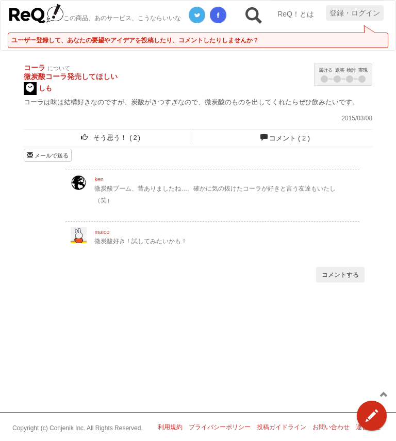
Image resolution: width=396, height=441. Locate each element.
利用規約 (170, 427)
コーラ (34, 68)
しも (38, 88)
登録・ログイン (354, 13)
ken (99, 179)
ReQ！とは (295, 14)
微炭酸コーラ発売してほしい (71, 76)
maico (101, 232)
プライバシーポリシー (220, 427)
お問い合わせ (331, 427)
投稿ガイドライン (281, 427)
